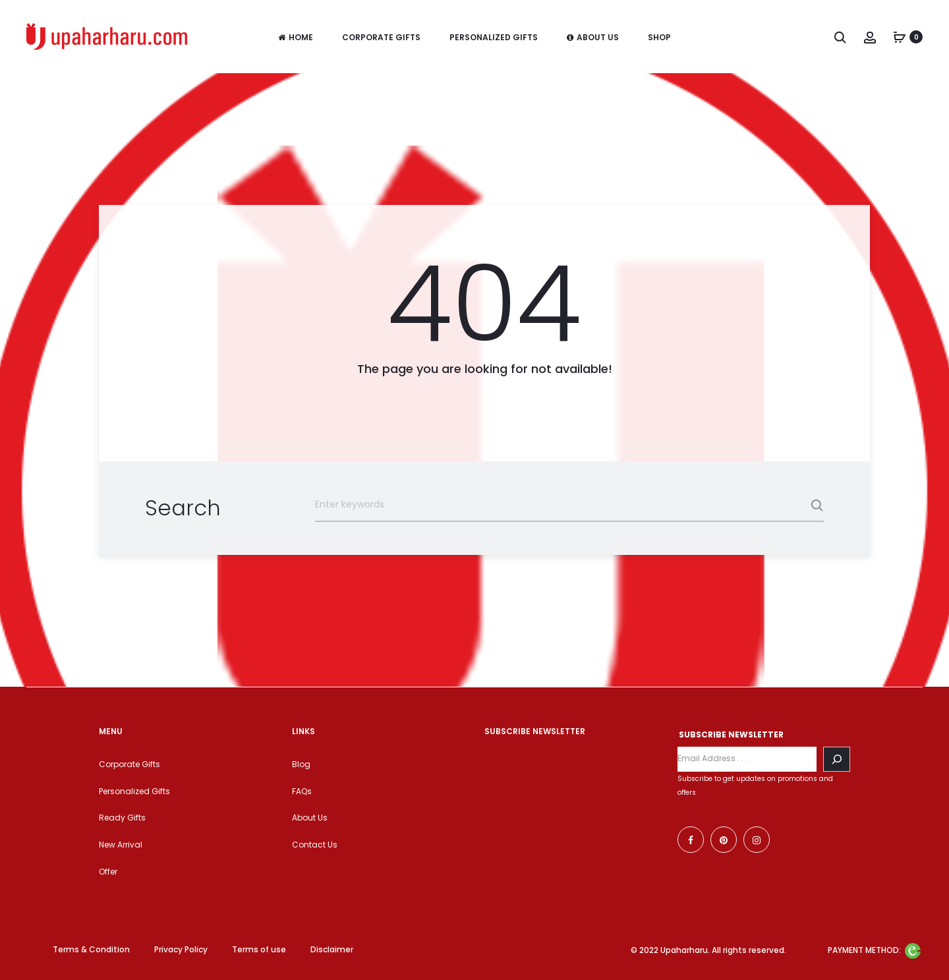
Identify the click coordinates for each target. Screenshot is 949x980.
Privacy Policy (181, 949)
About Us (593, 37)
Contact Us (314, 844)
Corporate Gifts (381, 37)
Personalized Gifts (493, 37)
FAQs (302, 791)
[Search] (836, 759)
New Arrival (120, 844)
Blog (301, 764)
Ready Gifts (122, 817)
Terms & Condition (91, 949)
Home (295, 37)
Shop (659, 37)
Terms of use (259, 949)
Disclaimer (331, 949)
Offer (108, 871)
